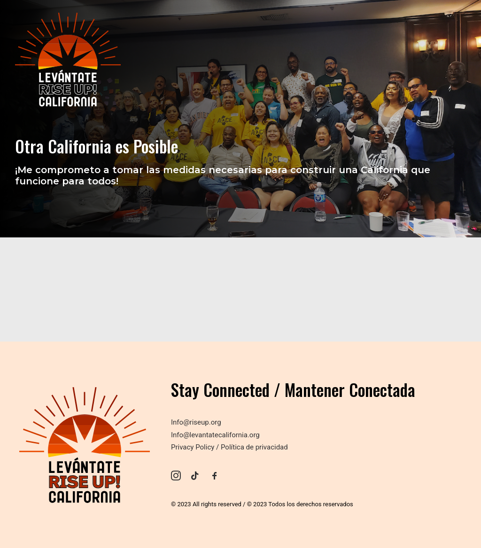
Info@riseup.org (196, 422)
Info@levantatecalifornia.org (215, 435)
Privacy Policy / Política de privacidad (229, 447)
